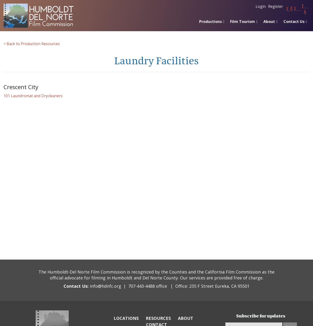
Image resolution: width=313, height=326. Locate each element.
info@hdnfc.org (105, 286)
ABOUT (185, 318)
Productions (210, 21)
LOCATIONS (126, 318)
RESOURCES (158, 318)
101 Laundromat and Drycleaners (33, 95)
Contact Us (293, 21)
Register (275, 6)
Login (261, 6)
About (269, 21)
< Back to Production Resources (32, 43)
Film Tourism (242, 21)
